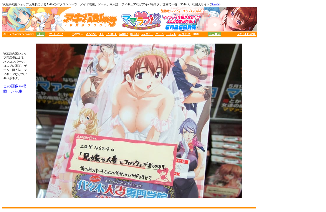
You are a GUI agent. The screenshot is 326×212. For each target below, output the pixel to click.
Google (215, 4)
